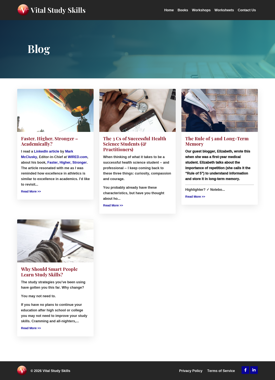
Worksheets (224, 10)
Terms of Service (221, 370)
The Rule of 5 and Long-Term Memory (217, 141)
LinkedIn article (46, 151)
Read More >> (31, 191)
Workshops (201, 10)
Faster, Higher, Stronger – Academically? (49, 141)
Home (169, 10)
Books (183, 10)
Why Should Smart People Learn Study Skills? (49, 271)
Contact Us (247, 10)
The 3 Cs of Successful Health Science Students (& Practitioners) (134, 144)
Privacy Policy (190, 370)
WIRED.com (77, 156)
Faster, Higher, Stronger (67, 162)
